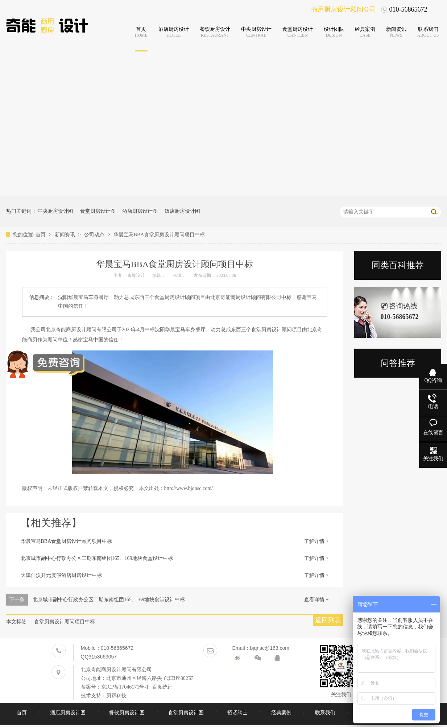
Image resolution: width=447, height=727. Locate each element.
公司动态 (95, 234)
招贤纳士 (238, 712)
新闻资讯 (65, 234)
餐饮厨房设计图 (127, 712)
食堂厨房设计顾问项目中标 (64, 621)
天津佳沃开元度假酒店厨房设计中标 (61, 575)
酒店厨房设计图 (140, 211)
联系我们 (326, 712)
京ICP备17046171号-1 (125, 687)
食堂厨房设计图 (98, 211)
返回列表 (328, 620)
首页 (41, 234)
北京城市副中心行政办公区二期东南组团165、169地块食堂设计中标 (97, 558)
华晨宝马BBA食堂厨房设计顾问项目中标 (159, 234)
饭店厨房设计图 (182, 211)
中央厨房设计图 (55, 211)
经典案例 (282, 712)
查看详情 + (316, 599)
